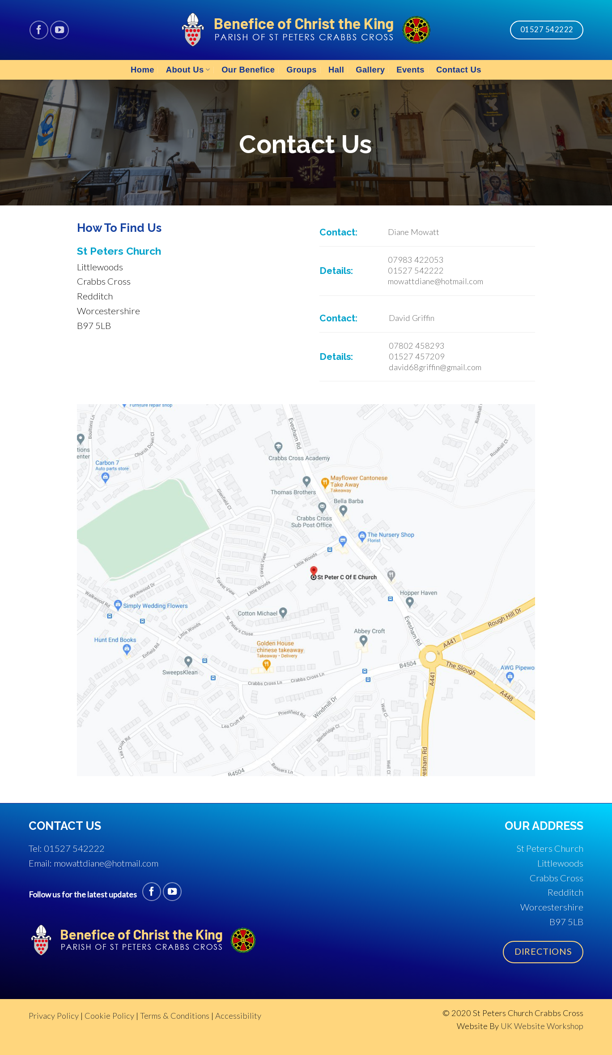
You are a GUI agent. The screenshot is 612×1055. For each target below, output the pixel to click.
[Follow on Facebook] (39, 30)
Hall (336, 69)
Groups (301, 69)
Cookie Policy (109, 1016)
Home (142, 69)
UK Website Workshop (542, 1026)
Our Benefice (248, 69)
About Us (188, 69)
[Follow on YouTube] (59, 30)
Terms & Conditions (174, 1016)
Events (410, 69)
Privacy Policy (54, 1016)
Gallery (370, 69)
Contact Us (458, 69)
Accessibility (238, 1016)
